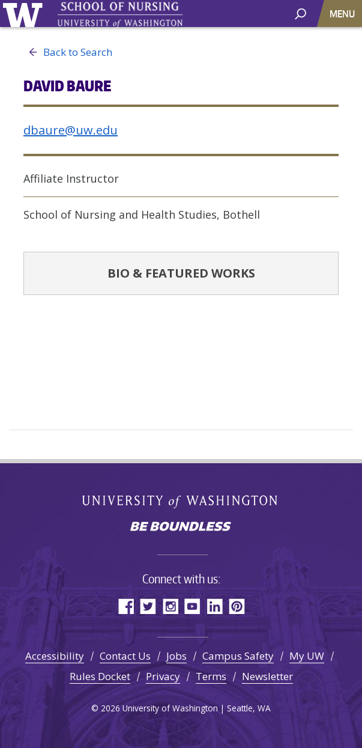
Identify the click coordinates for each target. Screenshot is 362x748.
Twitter (148, 606)
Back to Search (67, 52)
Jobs (176, 656)
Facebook (126, 606)
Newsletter (267, 676)
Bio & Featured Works (181, 273)
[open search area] (300, 13)
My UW (306, 656)
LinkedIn (215, 606)
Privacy (163, 676)
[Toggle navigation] (343, 13)
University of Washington (25, 13)
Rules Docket (100, 676)
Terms (211, 676)
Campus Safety (238, 656)
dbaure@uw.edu (70, 130)
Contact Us (125, 656)
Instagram (170, 606)
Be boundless (181, 527)
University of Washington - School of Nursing (120, 15)
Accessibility (54, 656)
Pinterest (237, 606)
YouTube (192, 606)
